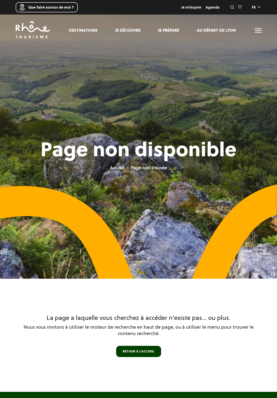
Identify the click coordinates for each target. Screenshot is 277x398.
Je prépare (168, 30)
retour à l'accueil (138, 351)
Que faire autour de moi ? (47, 7)
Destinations (83, 30)
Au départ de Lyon (216, 30)
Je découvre (128, 30)
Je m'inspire (191, 7)
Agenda (212, 7)
